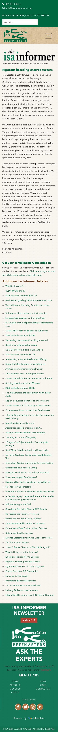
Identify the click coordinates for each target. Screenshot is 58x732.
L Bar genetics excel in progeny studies (24, 374)
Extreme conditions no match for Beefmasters (27, 410)
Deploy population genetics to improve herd (27, 401)
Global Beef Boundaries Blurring (21, 468)
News (43, 681)
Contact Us (43, 689)
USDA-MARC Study (15, 291)
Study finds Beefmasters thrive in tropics (25, 364)
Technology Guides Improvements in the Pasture (29, 463)
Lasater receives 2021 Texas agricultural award (27, 406)
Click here (46, 670)
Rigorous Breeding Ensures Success (22, 562)
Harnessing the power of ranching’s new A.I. (27, 340)
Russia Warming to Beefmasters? (21, 477)
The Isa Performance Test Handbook (23, 586)
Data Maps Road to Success (19, 533)
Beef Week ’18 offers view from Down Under (27, 450)
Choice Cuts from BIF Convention (21, 571)
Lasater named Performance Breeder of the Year (28, 378)
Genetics (15, 689)
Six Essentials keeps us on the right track (25, 318)
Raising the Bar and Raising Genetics (23, 519)
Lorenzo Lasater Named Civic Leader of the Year (28, 538)
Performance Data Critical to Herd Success (26, 528)
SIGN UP (29, 620)
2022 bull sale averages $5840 (20, 388)
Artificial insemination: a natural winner (24, 369)
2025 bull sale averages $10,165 (21, 296)
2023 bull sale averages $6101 (20, 355)
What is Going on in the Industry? (21, 552)
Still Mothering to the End (18, 504)
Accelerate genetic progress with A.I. (23, 428)
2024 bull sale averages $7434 (20, 336)
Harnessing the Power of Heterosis (22, 514)
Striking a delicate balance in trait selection (26, 313)
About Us (15, 685)
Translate (36, 718)
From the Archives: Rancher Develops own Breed (29, 492)
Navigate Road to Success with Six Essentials (27, 473)
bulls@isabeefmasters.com (17, 8)
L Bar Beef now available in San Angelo (24, 350)
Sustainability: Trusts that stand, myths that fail (27, 482)
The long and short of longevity (20, 437)
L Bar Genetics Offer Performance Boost (25, 523)
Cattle (15, 693)
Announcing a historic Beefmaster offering (26, 359)
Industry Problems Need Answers (21, 590)
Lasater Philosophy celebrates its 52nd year (26, 331)
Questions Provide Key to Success (22, 557)
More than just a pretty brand (19, 423)
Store (42, 685)
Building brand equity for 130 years (22, 383)
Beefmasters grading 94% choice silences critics (28, 300)
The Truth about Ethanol (17, 543)
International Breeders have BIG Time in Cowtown (29, 595)
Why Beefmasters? (14, 286)
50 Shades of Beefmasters (18, 487)
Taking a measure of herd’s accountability (25, 433)
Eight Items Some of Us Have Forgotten (24, 566)
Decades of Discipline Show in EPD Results (26, 509)
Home (15, 681)
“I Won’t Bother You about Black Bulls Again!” (27, 547)
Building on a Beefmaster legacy (21, 345)
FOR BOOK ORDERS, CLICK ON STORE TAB (25, 16)
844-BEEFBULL (11, 4)
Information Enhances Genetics (20, 581)
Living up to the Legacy (16, 576)
